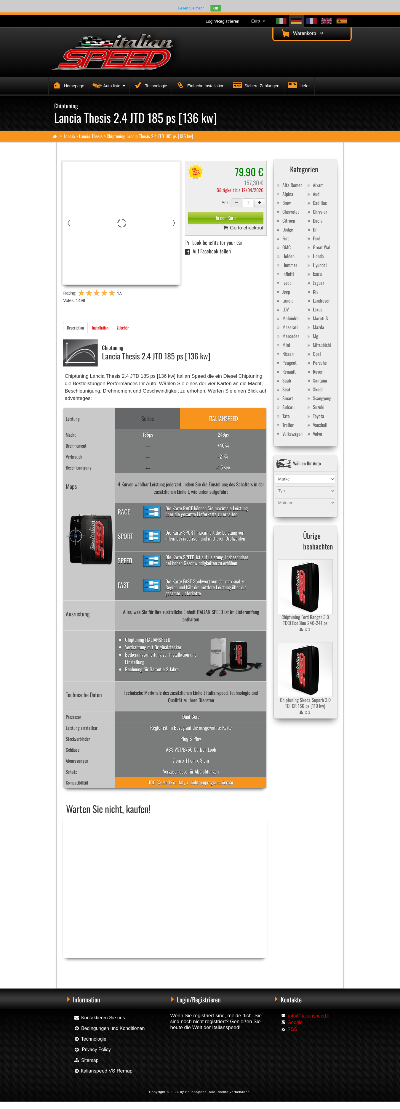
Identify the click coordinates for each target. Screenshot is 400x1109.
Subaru (285, 407)
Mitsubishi (318, 345)
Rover (314, 372)
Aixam (315, 185)
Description (75, 327)
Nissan (284, 354)
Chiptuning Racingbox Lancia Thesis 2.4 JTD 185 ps (97, 967)
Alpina (284, 194)
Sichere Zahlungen (255, 85)
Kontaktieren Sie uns (99, 1017)
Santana (316, 380)
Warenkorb (301, 33)
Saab (283, 380)
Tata (282, 416)
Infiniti (284, 274)
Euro (258, 21)
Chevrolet (287, 212)
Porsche (316, 363)
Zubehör (123, 327)
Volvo (314, 434)
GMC (283, 247)
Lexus (314, 309)
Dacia (314, 221)
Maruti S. (317, 318)
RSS (292, 1029)
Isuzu (314, 274)
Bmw (283, 203)
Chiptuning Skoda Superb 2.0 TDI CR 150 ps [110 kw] (305, 703)
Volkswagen (289, 434)
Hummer (286, 265)
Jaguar (315, 283)
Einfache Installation (199, 85)
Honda (315, 256)
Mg (312, 336)
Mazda (315, 327)
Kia (312, 292)
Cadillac (316, 203)
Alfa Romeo (289, 185)
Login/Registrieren (222, 21)
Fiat (282, 238)
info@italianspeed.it (309, 1015)
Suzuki (315, 407)
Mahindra (287, 318)
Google (295, 1022)
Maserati (286, 327)
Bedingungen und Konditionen (109, 1028)
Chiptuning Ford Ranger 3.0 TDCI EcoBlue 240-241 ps (305, 620)
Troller (284, 425)
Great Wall (319, 247)
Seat (282, 389)
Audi (313, 194)
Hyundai (316, 265)
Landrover (318, 300)
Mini (282, 345)
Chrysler (316, 212)
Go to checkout (243, 228)
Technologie (149, 85)
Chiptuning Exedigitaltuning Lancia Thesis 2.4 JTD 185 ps (171, 967)
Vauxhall (316, 425)
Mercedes (287, 336)
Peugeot (286, 363)
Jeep (282, 292)
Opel (313, 354)
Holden (285, 256)
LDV (282, 309)
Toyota (315, 416)
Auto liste (108, 85)
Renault (285, 372)
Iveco (283, 283)
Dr (311, 229)
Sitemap (86, 1060)
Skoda (315, 389)
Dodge (284, 229)
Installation (100, 327)
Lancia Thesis (91, 136)
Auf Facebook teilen (208, 251)
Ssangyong (318, 398)
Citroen (285, 221)
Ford (313, 238)
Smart (284, 398)
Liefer (298, 85)
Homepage (67, 85)
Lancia (69, 136)
